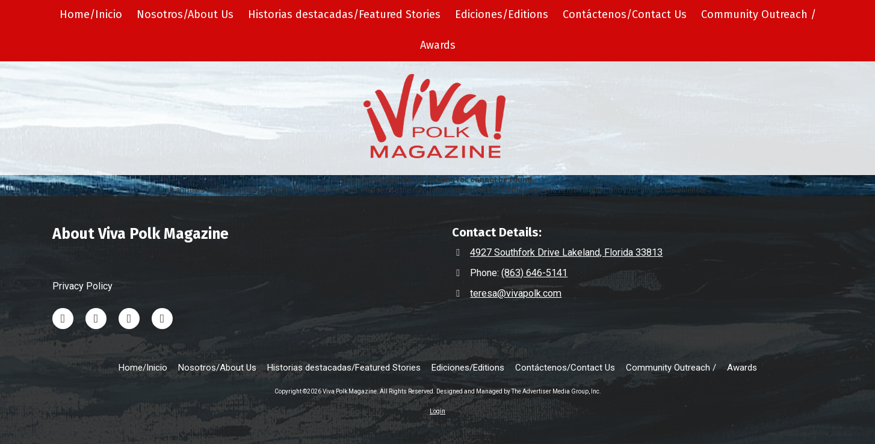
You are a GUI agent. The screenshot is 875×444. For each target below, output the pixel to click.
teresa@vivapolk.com (515, 293)
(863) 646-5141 (534, 273)
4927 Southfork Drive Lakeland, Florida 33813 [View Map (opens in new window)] (566, 252)
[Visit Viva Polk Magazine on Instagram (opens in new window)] (129, 318)
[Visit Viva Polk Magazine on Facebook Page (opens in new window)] (162, 318)
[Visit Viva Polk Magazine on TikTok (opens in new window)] (96, 318)
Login (437, 411)
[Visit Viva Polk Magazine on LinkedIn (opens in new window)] (62, 318)
